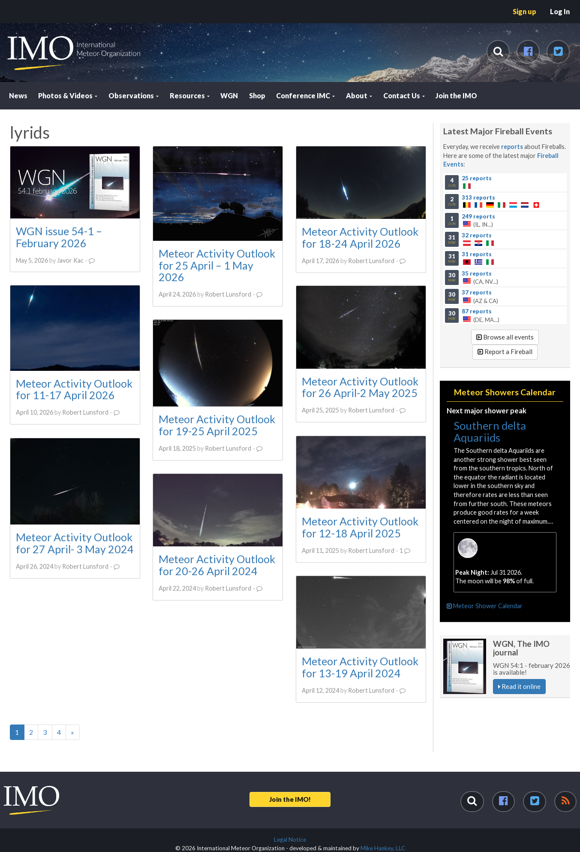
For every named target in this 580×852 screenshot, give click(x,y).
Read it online (519, 686)
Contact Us (404, 95)
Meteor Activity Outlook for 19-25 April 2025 (217, 424)
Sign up (524, 11)
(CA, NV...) (505, 277)
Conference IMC (305, 95)
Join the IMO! (290, 799)
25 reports (477, 178)
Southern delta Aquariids (490, 431)
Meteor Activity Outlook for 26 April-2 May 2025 (360, 387)
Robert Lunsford (228, 294)
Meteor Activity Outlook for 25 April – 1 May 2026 (217, 265)
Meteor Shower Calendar (485, 605)
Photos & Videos (67, 95)
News (18, 95)
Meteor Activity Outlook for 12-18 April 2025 (360, 527)
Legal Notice (290, 839)
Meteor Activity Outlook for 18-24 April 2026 (360, 237)
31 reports (477, 254)
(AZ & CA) (505, 296)
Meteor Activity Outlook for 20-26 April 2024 (217, 564)
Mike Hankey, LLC (383, 848)
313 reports (478, 197)
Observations (133, 95)
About (359, 95)
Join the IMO (456, 95)
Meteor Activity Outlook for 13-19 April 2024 (360, 667)
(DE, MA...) (505, 315)
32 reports (477, 235)
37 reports (477, 292)
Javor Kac (70, 260)
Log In (560, 11)
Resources (190, 95)
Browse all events (505, 337)
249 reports (478, 216)
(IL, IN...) (505, 220)
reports (512, 146)
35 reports (477, 273)
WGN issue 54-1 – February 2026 (59, 236)
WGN (229, 95)
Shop (257, 95)
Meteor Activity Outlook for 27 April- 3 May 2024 (75, 543)
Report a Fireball (505, 351)
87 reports (477, 311)
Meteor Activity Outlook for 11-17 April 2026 (74, 389)
